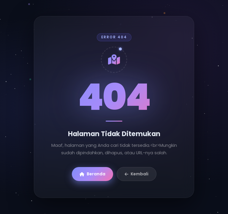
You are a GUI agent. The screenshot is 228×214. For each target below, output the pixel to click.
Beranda (92, 174)
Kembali (136, 174)
